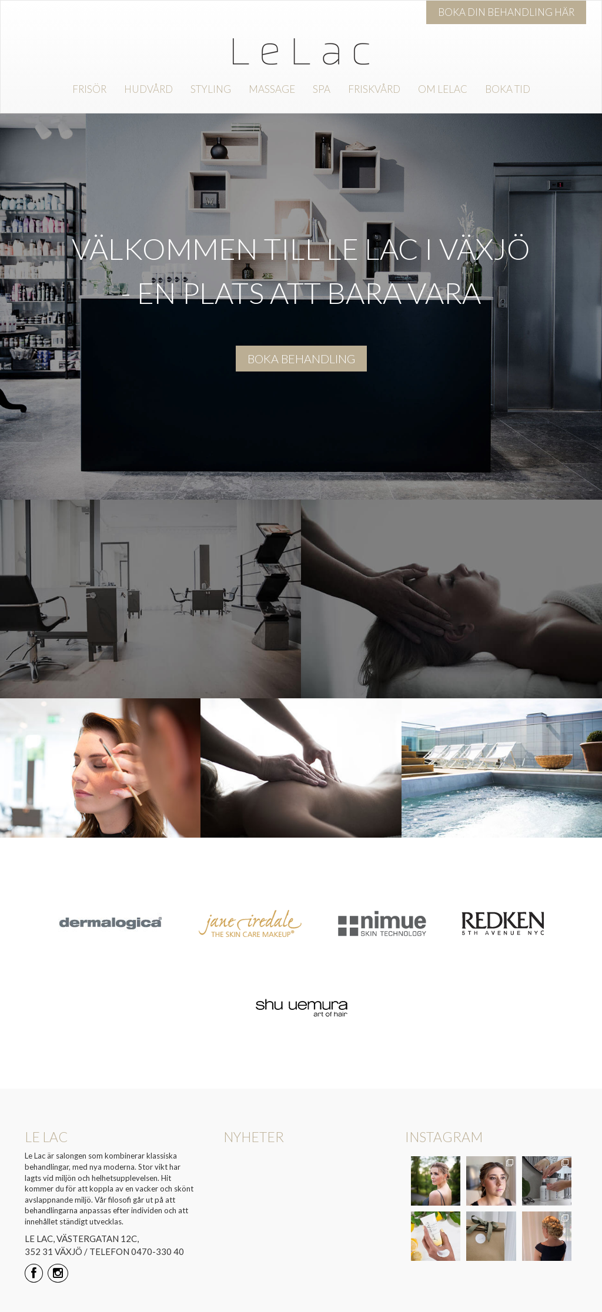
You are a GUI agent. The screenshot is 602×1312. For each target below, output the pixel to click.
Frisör (89, 89)
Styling (210, 89)
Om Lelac (442, 89)
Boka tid (507, 89)
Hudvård (148, 89)
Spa (321, 89)
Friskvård (374, 89)
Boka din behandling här (506, 12)
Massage (272, 89)
